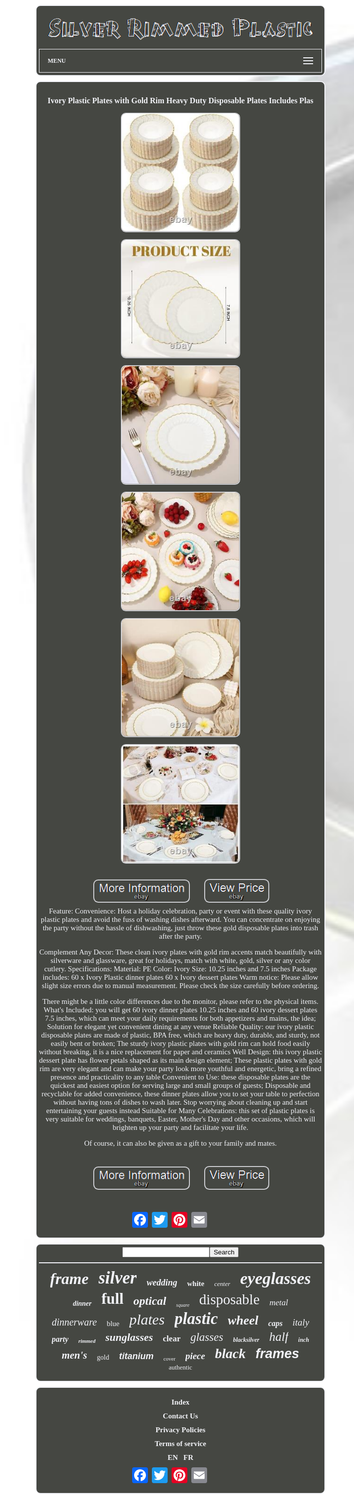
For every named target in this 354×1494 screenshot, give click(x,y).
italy (300, 1322)
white (195, 1283)
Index (181, 1402)
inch (303, 1339)
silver (118, 1277)
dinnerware (74, 1322)
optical (150, 1300)
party (60, 1339)
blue (112, 1324)
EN (173, 1457)
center (222, 1283)
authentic (180, 1367)
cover (169, 1359)
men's (74, 1355)
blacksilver (246, 1339)
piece (195, 1356)
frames (277, 1353)
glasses (206, 1337)
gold (103, 1357)
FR (188, 1457)
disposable (229, 1299)
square (182, 1305)
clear (171, 1338)
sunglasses (129, 1337)
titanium (136, 1356)
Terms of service (180, 1444)
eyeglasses (275, 1278)
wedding (161, 1282)
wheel (243, 1320)
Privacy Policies (180, 1430)
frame (69, 1278)
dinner (82, 1303)
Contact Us (180, 1416)
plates (147, 1319)
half (278, 1336)
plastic (196, 1319)
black (230, 1353)
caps (275, 1323)
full (113, 1298)
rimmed (87, 1341)
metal (279, 1302)
